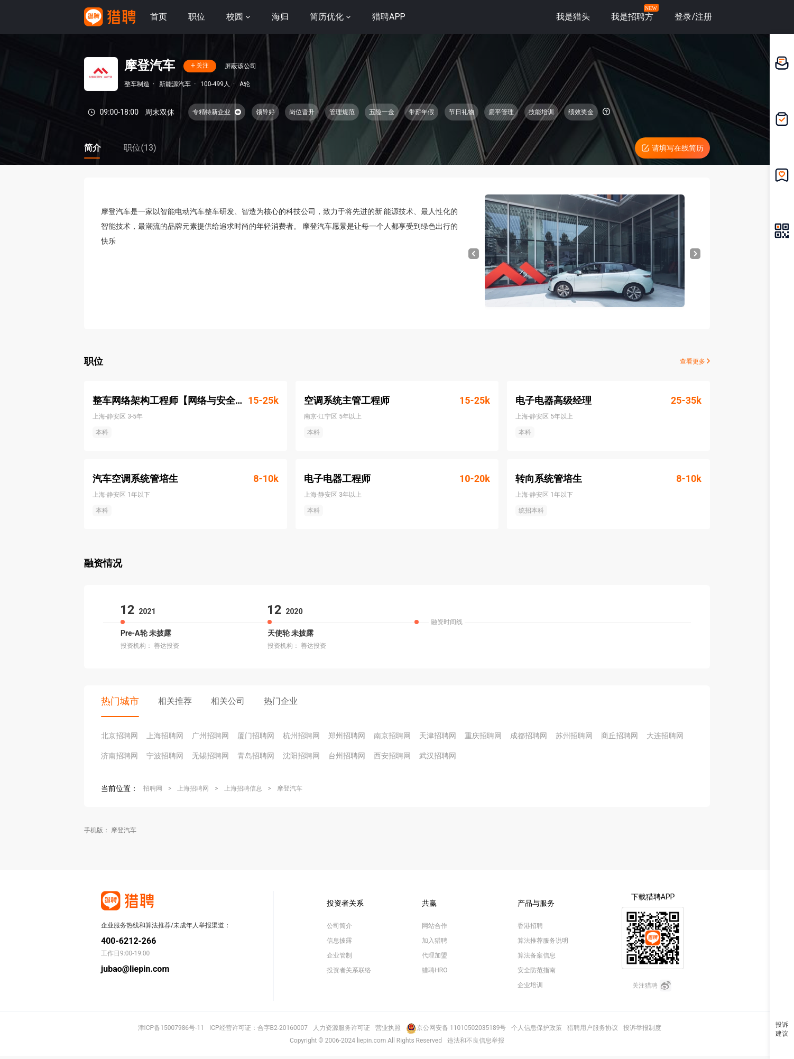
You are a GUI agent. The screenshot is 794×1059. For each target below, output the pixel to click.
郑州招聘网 (346, 735)
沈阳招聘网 (301, 755)
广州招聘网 (210, 735)
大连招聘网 (665, 735)
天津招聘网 (437, 735)
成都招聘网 (528, 735)
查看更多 (695, 361)
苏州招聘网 (574, 735)
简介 (92, 148)
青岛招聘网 (255, 755)
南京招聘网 (392, 735)
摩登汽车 (289, 788)
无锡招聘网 (210, 755)
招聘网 (152, 788)
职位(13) (140, 148)
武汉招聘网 (437, 755)
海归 (280, 17)
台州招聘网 (346, 755)
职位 (196, 17)
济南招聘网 (119, 755)
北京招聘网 (119, 735)
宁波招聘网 (164, 755)
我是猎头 (573, 17)
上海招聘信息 (243, 788)
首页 (158, 17)
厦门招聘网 (255, 735)
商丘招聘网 (619, 735)
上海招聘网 (164, 735)
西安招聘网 (392, 755)
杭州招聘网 (301, 735)
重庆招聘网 (483, 735)
